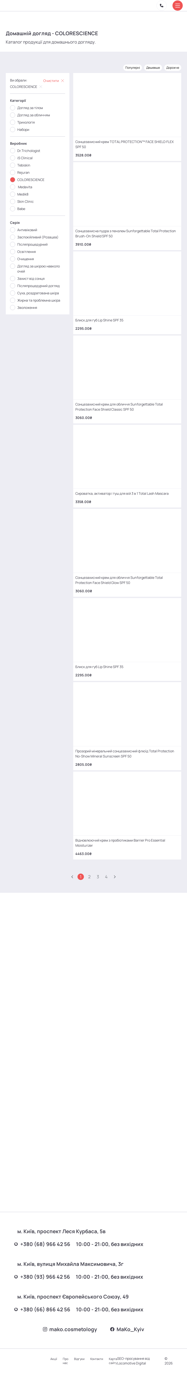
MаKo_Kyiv (129, 1327)
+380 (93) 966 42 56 (47, 1270)
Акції (57, 1359)
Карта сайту (119, 1361)
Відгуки (84, 1359)
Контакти (102, 1359)
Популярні (132, 66)
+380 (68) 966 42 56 (47, 1237)
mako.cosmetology (68, 1327)
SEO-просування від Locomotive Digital (140, 1361)
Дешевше (152, 66)
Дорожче (172, 66)
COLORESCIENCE (27, 84)
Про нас (70, 1361)
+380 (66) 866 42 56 (47, 1303)
